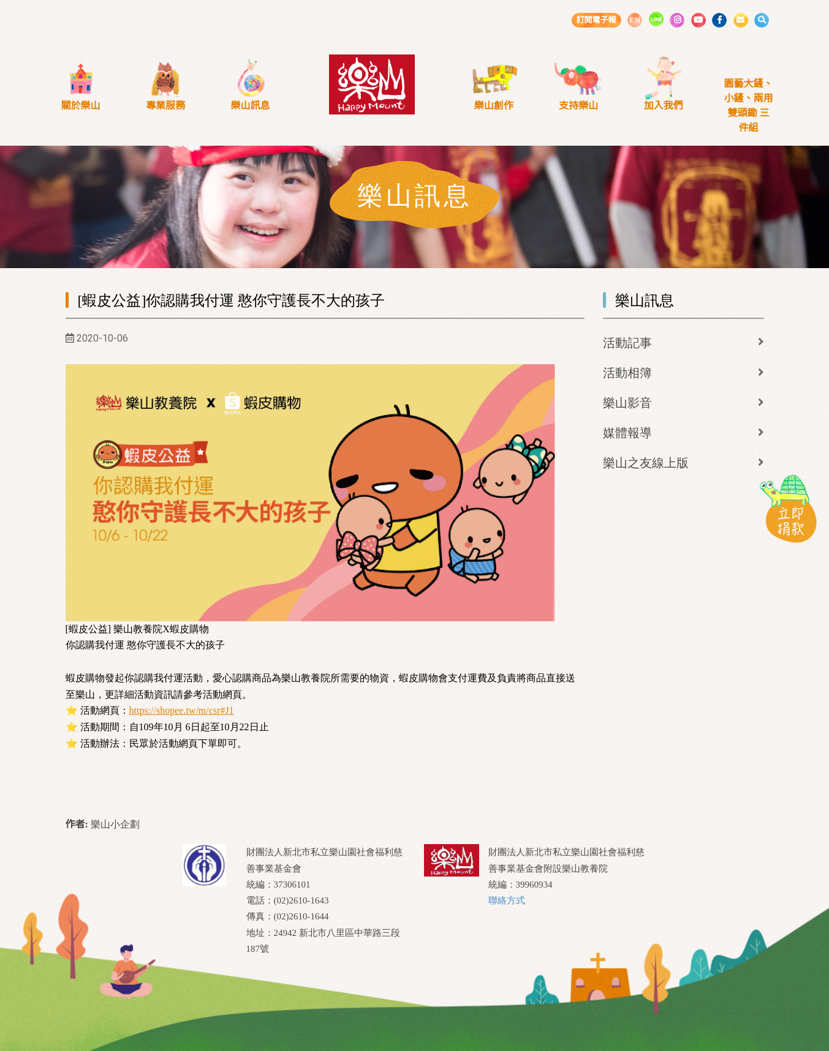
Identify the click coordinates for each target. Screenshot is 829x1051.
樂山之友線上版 (646, 462)
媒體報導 (627, 432)
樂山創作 (493, 105)
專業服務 (165, 105)
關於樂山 (80, 105)
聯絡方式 (506, 900)
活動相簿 (627, 373)
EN (634, 19)
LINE (656, 19)
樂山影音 (627, 403)
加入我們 (663, 105)
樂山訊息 (250, 105)
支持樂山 (578, 105)
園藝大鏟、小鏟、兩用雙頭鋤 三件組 (748, 105)
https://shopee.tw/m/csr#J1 (181, 710)
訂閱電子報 (596, 19)
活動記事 (627, 343)
